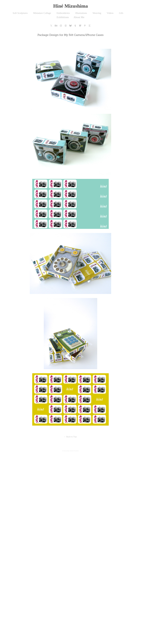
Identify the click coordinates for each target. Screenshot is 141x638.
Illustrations (81, 13)
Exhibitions (63, 17)
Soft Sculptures (20, 13)
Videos (110, 13)
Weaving (97, 13)
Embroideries (63, 13)
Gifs (121, 13)
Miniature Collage (42, 13)
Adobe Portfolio (74, 451)
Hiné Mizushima (70, 6)
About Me (79, 17)
